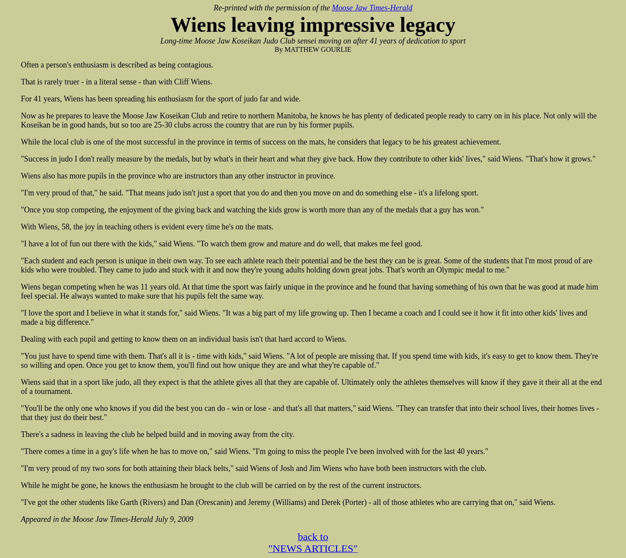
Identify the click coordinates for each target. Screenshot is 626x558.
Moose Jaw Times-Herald (372, 7)
